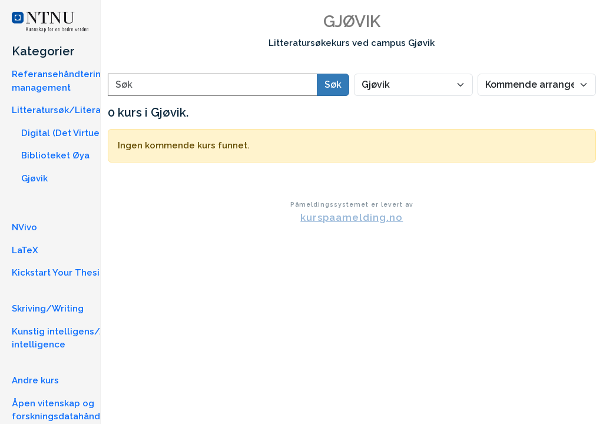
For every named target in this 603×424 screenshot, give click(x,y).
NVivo (24, 227)
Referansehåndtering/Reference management (86, 81)
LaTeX (25, 250)
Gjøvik (34, 178)
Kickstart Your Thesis (58, 272)
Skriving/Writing (48, 308)
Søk (333, 84)
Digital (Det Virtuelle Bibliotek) (88, 133)
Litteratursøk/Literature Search (82, 110)
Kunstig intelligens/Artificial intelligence (73, 338)
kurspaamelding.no (351, 217)
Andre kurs (35, 380)
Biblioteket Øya (55, 155)
